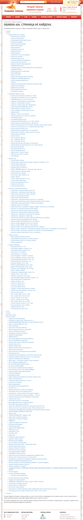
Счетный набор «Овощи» (17, 160)
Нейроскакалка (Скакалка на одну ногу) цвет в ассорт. (25, 132)
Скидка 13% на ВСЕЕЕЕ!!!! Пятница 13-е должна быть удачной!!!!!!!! (26, 406)
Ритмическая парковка (17, 91)
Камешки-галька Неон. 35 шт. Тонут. (20, 275)
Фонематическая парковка (18, 36)
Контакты (74, 17)
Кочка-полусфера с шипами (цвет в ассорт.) (23, 110)
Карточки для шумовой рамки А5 (20, 197)
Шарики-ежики (15, 112)
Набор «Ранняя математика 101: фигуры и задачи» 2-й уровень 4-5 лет (30, 162)
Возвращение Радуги (14, 375)
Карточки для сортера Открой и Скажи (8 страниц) (24, 210)
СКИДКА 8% (12, 420)
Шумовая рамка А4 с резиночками (20, 71)
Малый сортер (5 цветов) (18, 85)
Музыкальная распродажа (16, 424)
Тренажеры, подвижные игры (16, 94)
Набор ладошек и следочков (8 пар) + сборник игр (24, 123)
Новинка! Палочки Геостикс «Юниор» (19, 478)
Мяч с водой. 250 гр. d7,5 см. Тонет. (20, 301)
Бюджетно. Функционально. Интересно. (19, 358)
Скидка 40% (12, 435)
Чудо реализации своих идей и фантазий (19, 371)
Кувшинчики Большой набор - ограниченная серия (22, 444)
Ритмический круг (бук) (17, 38)
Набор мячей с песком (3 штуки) (19, 152)
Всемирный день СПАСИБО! (16, 440)
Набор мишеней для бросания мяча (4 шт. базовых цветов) (27, 145)
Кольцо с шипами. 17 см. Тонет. (19, 297)
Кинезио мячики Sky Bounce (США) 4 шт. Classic (23, 95)
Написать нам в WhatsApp (68, 9)
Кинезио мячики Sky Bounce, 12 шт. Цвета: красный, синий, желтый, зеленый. (31, 125)
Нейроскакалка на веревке (18, 134)
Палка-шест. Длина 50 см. (18, 285)
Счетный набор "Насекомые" (18, 165)
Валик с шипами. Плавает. (18, 270)
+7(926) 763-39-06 (65, 515)
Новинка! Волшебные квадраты (17, 473)
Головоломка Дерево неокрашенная (20, 60)
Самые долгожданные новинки (17, 331)
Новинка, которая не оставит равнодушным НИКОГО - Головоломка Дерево (29, 462)
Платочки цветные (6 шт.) (18, 186)
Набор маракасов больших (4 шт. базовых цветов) (24, 238)
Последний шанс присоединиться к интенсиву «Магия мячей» (25, 355)
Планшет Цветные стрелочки (18, 62)
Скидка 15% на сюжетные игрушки (18, 417)
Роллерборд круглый (16, 117)
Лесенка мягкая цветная (17, 146)
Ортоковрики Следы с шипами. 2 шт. (20, 250)
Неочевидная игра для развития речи (19, 386)
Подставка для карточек (17, 49)
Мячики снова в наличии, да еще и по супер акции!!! (23, 457)
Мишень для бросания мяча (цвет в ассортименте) (24, 143)
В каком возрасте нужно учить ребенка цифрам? (21, 369)
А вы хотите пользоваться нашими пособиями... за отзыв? (24, 395)
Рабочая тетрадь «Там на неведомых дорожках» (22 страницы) (27, 226)
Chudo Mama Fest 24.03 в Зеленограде (19, 400)
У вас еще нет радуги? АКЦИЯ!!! (17, 451)
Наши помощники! (13, 325)
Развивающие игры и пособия (17, 34)
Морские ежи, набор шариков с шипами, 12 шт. (23, 290)
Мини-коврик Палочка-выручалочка (20, 279)
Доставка (49, 10)
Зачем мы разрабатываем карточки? (18, 340)
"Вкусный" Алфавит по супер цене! (18, 422)
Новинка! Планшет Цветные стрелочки (19, 464)
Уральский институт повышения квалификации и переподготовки (26, 455)
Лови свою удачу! (13, 471)
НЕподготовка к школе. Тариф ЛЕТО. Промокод (21, 342)
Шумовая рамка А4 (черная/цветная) (21, 64)
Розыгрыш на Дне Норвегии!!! (17, 437)
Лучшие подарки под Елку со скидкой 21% (20, 329)
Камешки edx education (17, 184)
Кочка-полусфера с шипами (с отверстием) (22, 257)
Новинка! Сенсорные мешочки (19, 475)
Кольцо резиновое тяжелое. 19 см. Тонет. (22, 303)
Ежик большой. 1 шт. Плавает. (19, 254)
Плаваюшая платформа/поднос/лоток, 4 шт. (23, 272)
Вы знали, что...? (13, 387)
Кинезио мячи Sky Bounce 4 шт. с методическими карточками (27, 126)
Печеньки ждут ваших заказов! (17, 446)
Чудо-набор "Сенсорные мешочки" (18, 327)
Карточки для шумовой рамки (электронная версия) (25, 212)
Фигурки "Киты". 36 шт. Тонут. (19, 274)
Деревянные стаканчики (17, 87)
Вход (52, 2)
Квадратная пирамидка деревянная (20, 78)
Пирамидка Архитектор (17, 65)
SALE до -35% (12, 413)
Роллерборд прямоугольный (18, 119)
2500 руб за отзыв (13, 429)
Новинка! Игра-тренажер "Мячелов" (18, 483)
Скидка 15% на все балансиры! (17, 318)
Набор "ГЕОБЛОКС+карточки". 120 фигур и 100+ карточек (26, 169)
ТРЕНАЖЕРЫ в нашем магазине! (17, 453)
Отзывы (34, 17)
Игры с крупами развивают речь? (17, 362)
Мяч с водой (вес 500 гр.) (18, 139)
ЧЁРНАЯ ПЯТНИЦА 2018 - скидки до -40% (20, 415)
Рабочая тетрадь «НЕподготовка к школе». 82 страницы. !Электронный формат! (32, 230)
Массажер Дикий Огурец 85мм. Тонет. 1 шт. (22, 259)
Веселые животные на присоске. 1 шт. (21, 261)
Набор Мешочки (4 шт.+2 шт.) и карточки (22, 99)
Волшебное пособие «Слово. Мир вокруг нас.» (21, 320)
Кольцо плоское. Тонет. (17, 292)
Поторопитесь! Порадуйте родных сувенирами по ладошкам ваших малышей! (29, 409)
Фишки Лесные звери (16, 45)
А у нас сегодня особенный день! (17, 442)
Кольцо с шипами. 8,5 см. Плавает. (20, 299)
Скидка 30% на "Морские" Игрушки (18, 418)
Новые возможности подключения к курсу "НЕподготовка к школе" (27, 408)
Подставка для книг (14, 353)
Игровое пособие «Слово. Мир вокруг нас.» (20, 347)
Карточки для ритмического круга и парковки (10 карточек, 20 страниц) (30, 201)
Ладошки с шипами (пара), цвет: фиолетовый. (23, 101)
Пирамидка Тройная (16, 69)
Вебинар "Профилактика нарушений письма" (21, 460)
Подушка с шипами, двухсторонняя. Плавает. (23, 288)
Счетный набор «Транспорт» (18, 164)
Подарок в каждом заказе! (16, 438)
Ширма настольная (16, 51)
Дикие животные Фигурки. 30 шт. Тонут (21, 266)
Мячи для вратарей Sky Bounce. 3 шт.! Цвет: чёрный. (25, 121)
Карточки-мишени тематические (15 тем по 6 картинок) (25, 232)
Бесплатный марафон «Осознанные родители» (21, 338)
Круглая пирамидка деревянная (19, 80)
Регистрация (57, 2)
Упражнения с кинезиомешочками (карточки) (23, 192)
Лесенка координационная (18, 150)
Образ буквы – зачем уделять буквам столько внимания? (24, 360)
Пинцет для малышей (16, 56)
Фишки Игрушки (15, 53)
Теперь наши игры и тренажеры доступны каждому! (22, 351)
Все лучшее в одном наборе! (16, 487)
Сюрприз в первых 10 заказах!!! (17, 448)
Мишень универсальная (15, 346)
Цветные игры (12, 158)
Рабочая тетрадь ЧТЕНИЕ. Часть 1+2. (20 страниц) (24, 225)
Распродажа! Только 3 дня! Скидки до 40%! (20, 391)
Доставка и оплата (46, 17)
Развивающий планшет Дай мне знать (21, 40)
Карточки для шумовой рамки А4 (20, 195)
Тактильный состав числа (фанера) (20, 54)
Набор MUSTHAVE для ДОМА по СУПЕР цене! (20, 411)
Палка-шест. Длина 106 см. (18, 286)
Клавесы (13, 82)
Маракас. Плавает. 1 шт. (17, 281)
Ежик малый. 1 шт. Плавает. (18, 252)
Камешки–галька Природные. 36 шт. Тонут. (22, 268)
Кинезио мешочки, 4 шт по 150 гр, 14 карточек (23, 115)
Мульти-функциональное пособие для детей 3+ (21, 402)
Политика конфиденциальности (68, 518)
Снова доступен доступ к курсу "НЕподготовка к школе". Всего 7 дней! (27, 490)
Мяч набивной (15, 156)
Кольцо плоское (15, 135)
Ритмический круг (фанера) (18, 44)
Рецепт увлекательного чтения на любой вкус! (21, 389)
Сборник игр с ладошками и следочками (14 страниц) (25, 214)
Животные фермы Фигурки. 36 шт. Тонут (22, 264)
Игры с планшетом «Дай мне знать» (18, 324)
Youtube (9, 516)
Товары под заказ (13, 235)
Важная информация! (14, 384)
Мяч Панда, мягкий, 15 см (18, 148)
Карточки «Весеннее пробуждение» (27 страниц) (24, 219)
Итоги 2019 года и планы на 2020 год (18, 404)
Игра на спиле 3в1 (16, 74)
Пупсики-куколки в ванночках (19, 167)
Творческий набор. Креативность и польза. (20, 380)
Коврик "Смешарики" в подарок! (17, 466)
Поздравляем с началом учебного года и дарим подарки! (24, 393)
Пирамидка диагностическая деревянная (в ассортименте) (26, 67)
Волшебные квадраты (17, 42)
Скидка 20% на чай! (14, 431)
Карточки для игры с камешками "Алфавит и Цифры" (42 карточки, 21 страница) (32, 206)
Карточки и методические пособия (18, 188)
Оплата (55, 9)
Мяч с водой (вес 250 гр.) (18, 141)
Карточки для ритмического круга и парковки (23, 194)
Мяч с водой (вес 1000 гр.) (18, 137)
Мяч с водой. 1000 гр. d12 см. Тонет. (21, 294)
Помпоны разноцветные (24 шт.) (19, 182)
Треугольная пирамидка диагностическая (22, 76)
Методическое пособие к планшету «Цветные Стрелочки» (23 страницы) (30, 217)
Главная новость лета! (14, 344)
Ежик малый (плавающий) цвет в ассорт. (22, 106)
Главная (8, 17)
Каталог (17, 17)
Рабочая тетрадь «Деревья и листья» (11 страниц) (24, 223)
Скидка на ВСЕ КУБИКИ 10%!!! (17, 428)
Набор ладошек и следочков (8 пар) (20, 108)
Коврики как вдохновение (16, 335)
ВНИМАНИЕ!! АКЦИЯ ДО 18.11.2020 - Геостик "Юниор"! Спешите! (26, 481)
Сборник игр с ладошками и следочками (21, 215)
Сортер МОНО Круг (16, 73)
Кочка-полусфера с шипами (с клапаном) (22, 255)
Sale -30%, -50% (13, 433)
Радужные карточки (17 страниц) (20, 205)
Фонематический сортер (17, 58)
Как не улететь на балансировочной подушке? (21, 367)
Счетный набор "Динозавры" (18, 180)
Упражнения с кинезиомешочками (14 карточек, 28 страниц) (27, 203)
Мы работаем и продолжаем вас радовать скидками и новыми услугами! (28, 459)
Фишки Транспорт (15, 47)
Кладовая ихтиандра (14, 244)
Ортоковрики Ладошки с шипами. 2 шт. (21, 248)
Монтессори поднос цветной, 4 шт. (20, 175)
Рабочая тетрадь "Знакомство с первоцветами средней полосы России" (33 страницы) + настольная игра (39, 228)
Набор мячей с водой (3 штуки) (19, 154)
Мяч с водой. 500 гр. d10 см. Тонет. (20, 296)
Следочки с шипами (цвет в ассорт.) (20, 103)
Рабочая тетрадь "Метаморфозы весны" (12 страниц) (25, 221)
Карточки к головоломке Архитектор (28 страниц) (24, 208)
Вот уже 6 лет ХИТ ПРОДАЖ (16, 366)
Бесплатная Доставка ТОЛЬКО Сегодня (19, 364)
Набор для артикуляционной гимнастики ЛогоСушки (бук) (26, 84)
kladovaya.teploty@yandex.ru (69, 12)
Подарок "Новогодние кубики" (17, 479)
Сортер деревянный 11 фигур (19, 89)
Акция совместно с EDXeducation (17, 485)
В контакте (9, 515)
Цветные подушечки (16, 242)
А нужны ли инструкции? (15, 382)
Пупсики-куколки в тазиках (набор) (20, 171)
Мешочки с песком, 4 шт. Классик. (20, 114)
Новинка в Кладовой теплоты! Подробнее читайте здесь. (24, 397)
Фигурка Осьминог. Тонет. (18, 306)
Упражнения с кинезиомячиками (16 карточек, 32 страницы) (27, 199)
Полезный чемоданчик (15, 373)
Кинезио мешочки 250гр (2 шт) (19, 128)
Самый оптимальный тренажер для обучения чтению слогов (25, 377)
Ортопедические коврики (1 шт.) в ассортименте (24, 97)
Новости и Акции (62, 17)
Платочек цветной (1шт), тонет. (19, 308)
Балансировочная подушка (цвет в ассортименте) (24, 130)
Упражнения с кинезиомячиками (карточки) (23, 190)
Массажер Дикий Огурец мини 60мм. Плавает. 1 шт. (25, 277)
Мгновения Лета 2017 (14, 426)
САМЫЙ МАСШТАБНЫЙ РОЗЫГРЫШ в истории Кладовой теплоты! (26, 322)
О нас (25, 17)
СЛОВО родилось (13, 336)
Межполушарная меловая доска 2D (20, 236)
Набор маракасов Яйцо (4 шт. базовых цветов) (23, 240)
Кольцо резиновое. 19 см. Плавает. (20, 305)
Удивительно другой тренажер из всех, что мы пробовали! (24, 356)
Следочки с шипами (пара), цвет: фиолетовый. (23, 105)
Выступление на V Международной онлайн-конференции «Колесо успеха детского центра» (33, 489)
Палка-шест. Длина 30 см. (18, 283)
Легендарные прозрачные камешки (18, 333)
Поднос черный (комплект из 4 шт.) (20, 178)
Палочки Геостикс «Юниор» (18, 173)
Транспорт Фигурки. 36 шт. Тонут (19, 263)
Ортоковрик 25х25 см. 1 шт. (18, 246)
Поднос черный (15, 176)
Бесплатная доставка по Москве (17, 449)
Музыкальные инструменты (16, 349)
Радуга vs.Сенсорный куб (15, 378)
